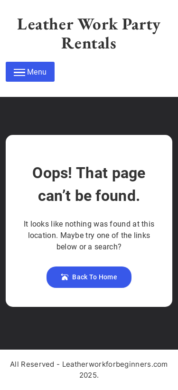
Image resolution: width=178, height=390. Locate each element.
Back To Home (89, 277)
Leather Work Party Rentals (89, 33)
